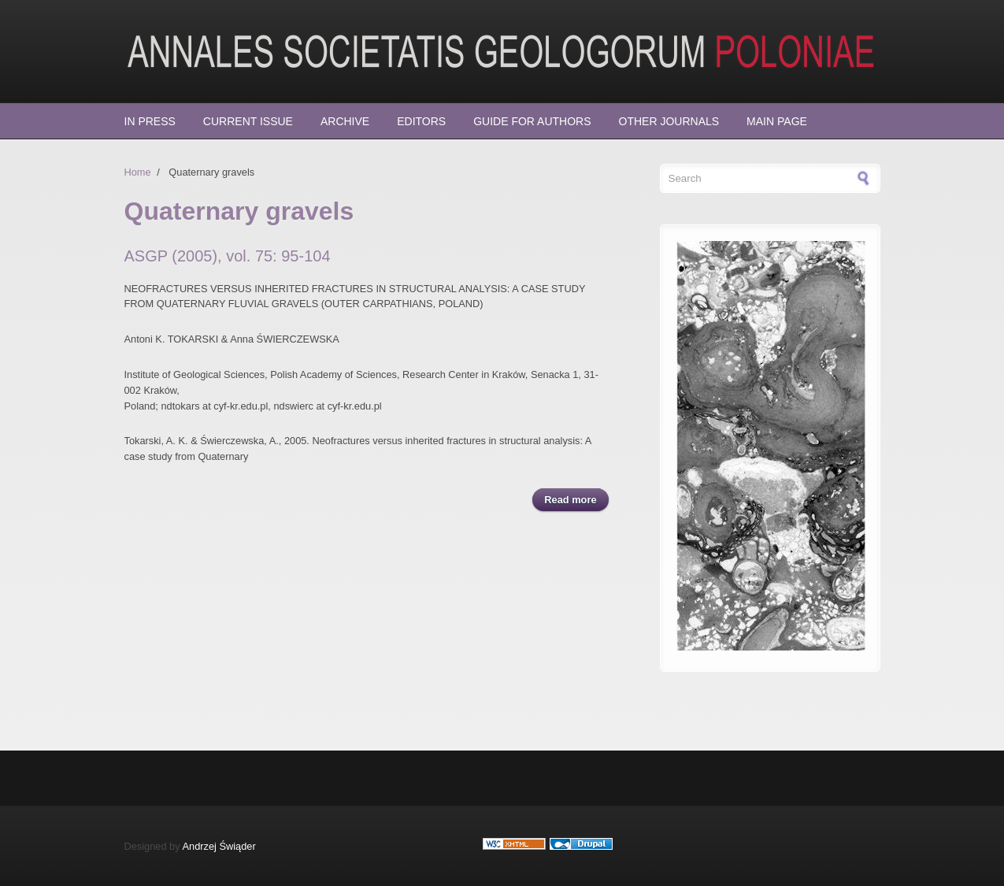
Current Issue (248, 121)
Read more (576, 499)
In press (150, 121)
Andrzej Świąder (219, 846)
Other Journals (669, 121)
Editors (421, 121)
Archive (344, 121)
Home (137, 172)
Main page (777, 121)
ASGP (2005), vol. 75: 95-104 (227, 256)
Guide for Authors (532, 121)
